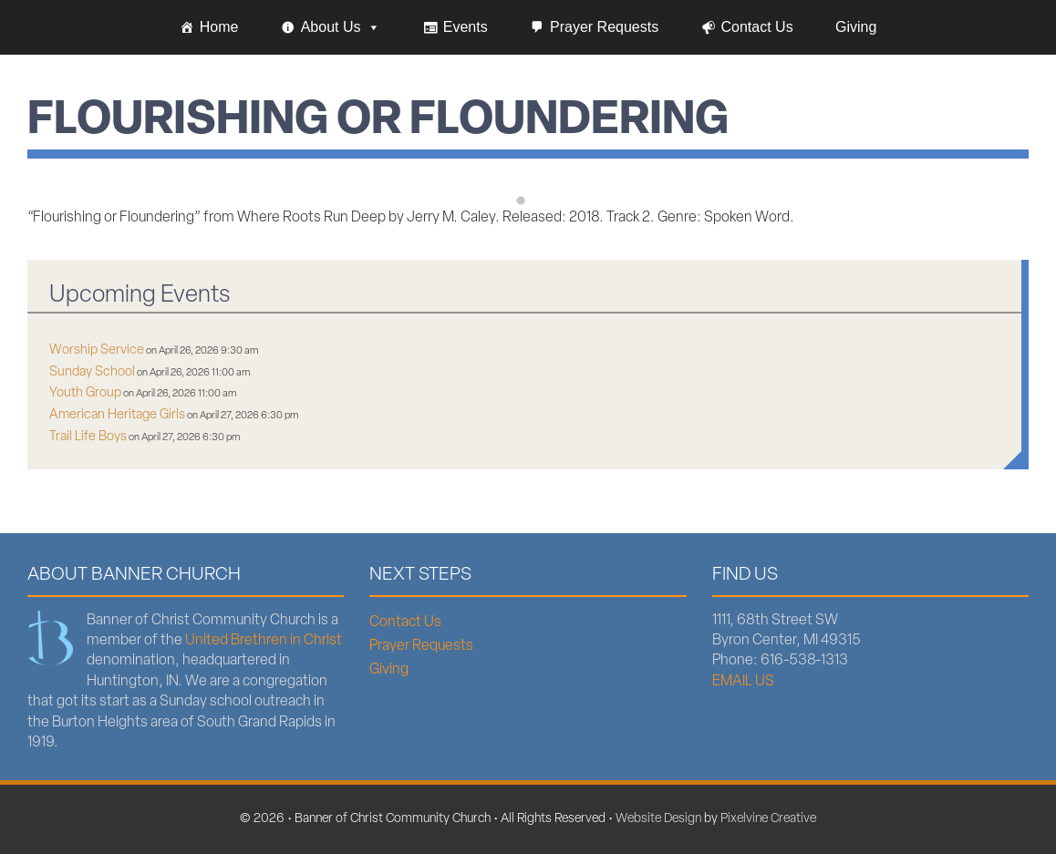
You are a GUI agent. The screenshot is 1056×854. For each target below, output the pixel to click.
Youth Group (85, 393)
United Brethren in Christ (263, 640)
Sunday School (92, 372)
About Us (341, 27)
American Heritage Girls (117, 415)
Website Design (658, 819)
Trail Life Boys (88, 437)
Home (219, 27)
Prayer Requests (604, 27)
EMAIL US (743, 681)
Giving (855, 27)
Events (465, 27)
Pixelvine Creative (768, 819)
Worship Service (96, 350)
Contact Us (757, 27)
